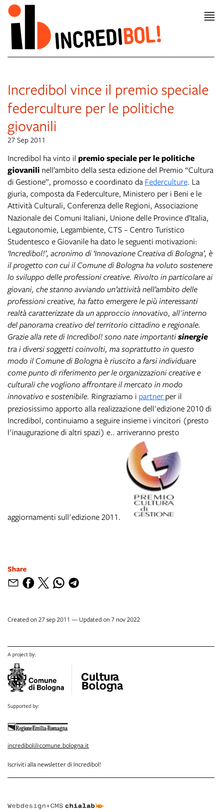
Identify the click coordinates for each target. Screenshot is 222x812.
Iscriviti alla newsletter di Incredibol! (54, 764)
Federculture (166, 181)
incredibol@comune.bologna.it (48, 745)
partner (152, 396)
